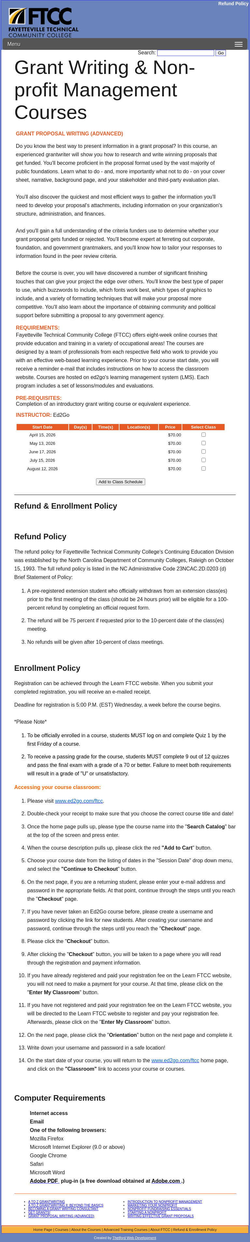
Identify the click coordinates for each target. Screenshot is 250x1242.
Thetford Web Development (134, 1238)
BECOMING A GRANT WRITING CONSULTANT (63, 1209)
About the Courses (86, 1230)
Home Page (42, 1230)
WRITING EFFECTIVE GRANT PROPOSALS (161, 1216)
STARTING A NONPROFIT (147, 1212)
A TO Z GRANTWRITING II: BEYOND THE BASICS (66, 1205)
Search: (147, 52)
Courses (61, 1230)
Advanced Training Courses (125, 1230)
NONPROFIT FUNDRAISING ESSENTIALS (159, 1209)
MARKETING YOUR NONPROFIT (152, 1205)
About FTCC (160, 1230)
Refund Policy (233, 3)
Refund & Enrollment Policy (195, 1230)
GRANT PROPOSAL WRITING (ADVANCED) (61, 1216)
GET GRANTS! (39, 1212)
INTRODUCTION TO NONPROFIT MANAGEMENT (165, 1202)
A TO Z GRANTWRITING (46, 1202)
